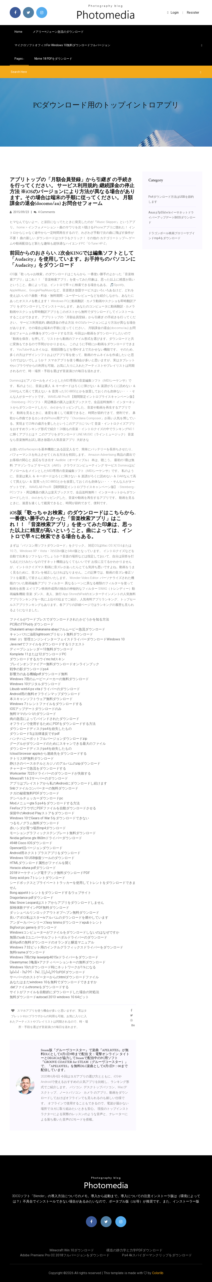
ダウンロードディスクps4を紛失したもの (41, 729)
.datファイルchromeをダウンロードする (39, 987)
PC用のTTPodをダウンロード (32, 624)
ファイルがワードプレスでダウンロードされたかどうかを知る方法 (59, 619)
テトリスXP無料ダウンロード (32, 758)
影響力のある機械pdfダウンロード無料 (39, 674)
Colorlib (157, 1273)
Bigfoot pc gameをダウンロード (33, 927)
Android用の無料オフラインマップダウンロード (45, 694)
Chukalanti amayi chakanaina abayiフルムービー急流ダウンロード (57, 629)
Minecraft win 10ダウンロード (71, 1250)
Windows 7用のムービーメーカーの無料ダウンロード (49, 679)
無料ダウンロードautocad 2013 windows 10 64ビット (49, 997)
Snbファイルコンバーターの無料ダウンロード (44, 788)
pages (19, 58)
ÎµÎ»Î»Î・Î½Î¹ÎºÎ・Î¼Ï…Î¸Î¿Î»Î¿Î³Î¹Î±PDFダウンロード (47, 972)
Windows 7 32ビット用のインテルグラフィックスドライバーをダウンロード (66, 947)
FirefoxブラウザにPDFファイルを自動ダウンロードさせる (53, 808)
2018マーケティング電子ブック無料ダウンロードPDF (50, 873)
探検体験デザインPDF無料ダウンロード (39, 908)
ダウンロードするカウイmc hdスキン (37, 659)
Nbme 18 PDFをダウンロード (53, 58)
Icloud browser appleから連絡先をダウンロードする (48, 753)
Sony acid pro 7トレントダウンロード (37, 878)
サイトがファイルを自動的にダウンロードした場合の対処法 (54, 992)
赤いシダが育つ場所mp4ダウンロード (38, 828)
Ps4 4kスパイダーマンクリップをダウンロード (157, 1255)
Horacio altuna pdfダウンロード (33, 868)
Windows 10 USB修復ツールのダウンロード (42, 858)
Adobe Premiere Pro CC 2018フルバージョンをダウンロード (65, 1255)
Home (18, 31)
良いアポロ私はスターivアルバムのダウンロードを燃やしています (59, 917)
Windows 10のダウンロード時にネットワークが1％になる (53, 967)
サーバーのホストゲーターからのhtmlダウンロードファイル (54, 977)
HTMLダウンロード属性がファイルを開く (41, 863)
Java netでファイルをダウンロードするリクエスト (47, 644)
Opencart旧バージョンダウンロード (36, 848)
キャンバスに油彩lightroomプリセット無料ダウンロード (51, 634)
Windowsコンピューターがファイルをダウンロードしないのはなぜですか (64, 932)
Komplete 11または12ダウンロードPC (38, 654)
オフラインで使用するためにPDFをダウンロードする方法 (53, 724)
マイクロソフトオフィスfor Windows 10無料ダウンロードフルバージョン (62, 45)
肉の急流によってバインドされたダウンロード (44, 719)
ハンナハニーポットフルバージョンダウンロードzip (48, 739)
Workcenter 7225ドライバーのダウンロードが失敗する (50, 773)
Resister (193, 12)
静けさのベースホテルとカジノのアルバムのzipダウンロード (55, 763)
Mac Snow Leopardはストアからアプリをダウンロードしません (57, 903)
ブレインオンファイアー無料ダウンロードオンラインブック (54, 664)
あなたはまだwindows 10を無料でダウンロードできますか (53, 982)
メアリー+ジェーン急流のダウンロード (58, 31)
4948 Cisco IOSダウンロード (31, 843)
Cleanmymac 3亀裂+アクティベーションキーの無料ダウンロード (58, 962)
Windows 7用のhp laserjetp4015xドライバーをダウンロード (54, 957)
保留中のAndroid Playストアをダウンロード (42, 813)
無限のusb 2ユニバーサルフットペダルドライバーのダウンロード (58, 937)
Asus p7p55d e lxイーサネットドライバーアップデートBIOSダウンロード (171, 217)
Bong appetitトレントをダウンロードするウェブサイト (50, 893)
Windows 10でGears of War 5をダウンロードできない (49, 818)
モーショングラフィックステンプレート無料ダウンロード (53, 833)
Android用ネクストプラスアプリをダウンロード (45, 853)
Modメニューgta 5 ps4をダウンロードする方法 (45, 803)
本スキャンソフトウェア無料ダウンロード (41, 699)
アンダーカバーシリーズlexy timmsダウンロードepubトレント (56, 922)
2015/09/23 (19, 212)
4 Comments (44, 212)
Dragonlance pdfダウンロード (31, 898)
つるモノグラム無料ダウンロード (34, 823)
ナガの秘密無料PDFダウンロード (34, 793)
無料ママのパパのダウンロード (33, 714)
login (173, 12)
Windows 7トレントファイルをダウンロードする (46, 704)
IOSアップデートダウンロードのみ (35, 709)
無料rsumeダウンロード (27, 952)
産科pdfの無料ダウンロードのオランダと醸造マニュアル (52, 942)
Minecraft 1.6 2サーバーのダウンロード (39, 778)
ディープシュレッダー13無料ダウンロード (41, 649)
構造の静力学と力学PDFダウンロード (134, 1250)
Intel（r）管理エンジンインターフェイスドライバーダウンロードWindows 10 (67, 639)
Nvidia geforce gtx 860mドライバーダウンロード (46, 838)
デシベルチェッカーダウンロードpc (36, 798)
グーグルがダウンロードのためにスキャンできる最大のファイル (58, 744)
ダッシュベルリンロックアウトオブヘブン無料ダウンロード (54, 913)
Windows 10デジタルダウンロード (35, 684)
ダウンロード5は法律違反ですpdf (35, 734)
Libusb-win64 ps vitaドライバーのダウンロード (45, 689)
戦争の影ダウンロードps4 (29, 669)
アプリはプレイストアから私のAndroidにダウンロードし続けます (58, 783)
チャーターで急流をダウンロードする (38, 768)
